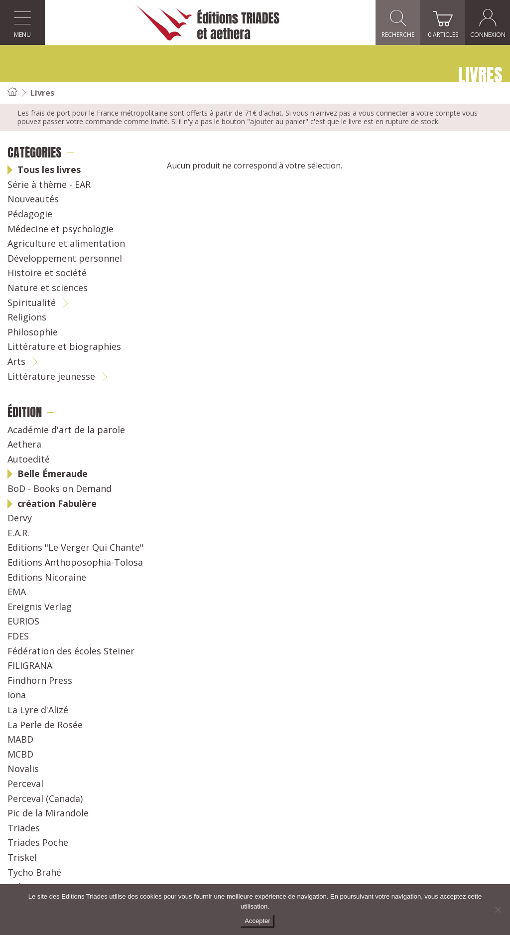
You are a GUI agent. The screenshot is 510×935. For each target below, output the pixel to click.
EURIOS (23, 621)
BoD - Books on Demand (59, 488)
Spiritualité (31, 303)
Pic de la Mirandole (48, 813)
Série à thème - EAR (49, 184)
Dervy (19, 518)
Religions (26, 317)
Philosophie (32, 332)
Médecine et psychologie (60, 229)
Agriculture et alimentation (66, 243)
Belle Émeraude (52, 473)
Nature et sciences (47, 288)
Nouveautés (33, 199)
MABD (20, 739)
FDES (18, 636)
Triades (23, 828)
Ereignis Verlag (39, 607)
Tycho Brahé (34, 872)
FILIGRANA (29, 665)
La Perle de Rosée (45, 725)
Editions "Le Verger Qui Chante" (75, 547)
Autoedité (28, 459)
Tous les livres (49, 169)
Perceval (25, 784)
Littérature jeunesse (51, 376)
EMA (16, 592)
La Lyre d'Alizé (37, 710)
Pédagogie (29, 214)
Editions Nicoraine (46, 577)
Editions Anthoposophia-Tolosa (75, 562)
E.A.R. (18, 533)
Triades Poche (37, 842)
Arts (16, 361)
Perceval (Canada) (45, 798)
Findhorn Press (39, 680)
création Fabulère (57, 503)
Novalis (23, 769)
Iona (16, 695)
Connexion (488, 22)
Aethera (24, 444)
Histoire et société (47, 273)
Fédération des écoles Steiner (70, 651)
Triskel (22, 857)
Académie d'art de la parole (66, 430)
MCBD (20, 754)
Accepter (257, 921)
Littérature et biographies (64, 346)
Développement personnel (64, 258)
